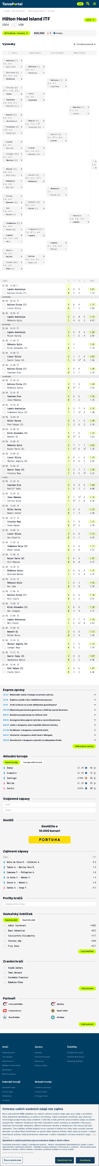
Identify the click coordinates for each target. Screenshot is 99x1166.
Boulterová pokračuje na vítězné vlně (28, 715)
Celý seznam (87, 988)
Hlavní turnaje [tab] (11, 762)
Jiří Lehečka (7, 1057)
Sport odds (59, 1011)
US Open (6, 1100)
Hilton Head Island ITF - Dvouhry (41, 11)
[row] (49, 289)
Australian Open (8, 1087)
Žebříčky (72, 1046)
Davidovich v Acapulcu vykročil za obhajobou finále (35, 740)
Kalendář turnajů (11, 1081)
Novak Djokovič (8, 1053)
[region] (49, 1135)
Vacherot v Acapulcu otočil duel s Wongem (31, 735)
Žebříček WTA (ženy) (75, 1057)
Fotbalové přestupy (43, 1087)
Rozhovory (39, 1061)
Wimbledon (7, 1096)
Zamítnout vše (64, 1160)
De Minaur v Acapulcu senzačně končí (29, 730)
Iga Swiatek (7, 1070)
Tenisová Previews (42, 1057)
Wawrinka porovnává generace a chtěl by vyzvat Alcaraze (39, 710)
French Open (7, 1092)
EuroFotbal (11, 1017)
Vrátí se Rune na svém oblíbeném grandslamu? (33, 705)
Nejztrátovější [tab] (29, 920)
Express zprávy (41, 1065)
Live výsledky (13, 1004)
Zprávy (57, 1004)
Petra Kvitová (7, 1061)
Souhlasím (85, 1160)
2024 (90, 20)
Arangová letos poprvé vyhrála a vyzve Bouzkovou (35, 720)
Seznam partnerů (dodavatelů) (18, 1152)
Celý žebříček (87, 951)
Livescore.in (12, 1010)
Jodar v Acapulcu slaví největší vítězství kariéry (34, 725)
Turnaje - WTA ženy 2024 (14, 11)
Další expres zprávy (84, 746)
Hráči (5, 1046)
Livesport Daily (41, 1092)
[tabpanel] (49, 778)
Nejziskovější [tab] (11, 920)
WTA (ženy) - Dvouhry (16, 33)
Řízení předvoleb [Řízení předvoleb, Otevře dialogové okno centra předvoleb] (12, 1160)
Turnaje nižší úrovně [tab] (32, 762)
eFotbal (57, 1017)
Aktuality (38, 1053)
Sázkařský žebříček (75, 1061)
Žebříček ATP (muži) (75, 1053)
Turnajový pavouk (85, 44)
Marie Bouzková (8, 1074)
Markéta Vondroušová (11, 1065)
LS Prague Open (41, 1096)
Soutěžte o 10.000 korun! (49, 828)
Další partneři (87, 1024)
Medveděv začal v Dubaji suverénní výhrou (31, 694)
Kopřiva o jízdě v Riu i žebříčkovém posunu (31, 700)
